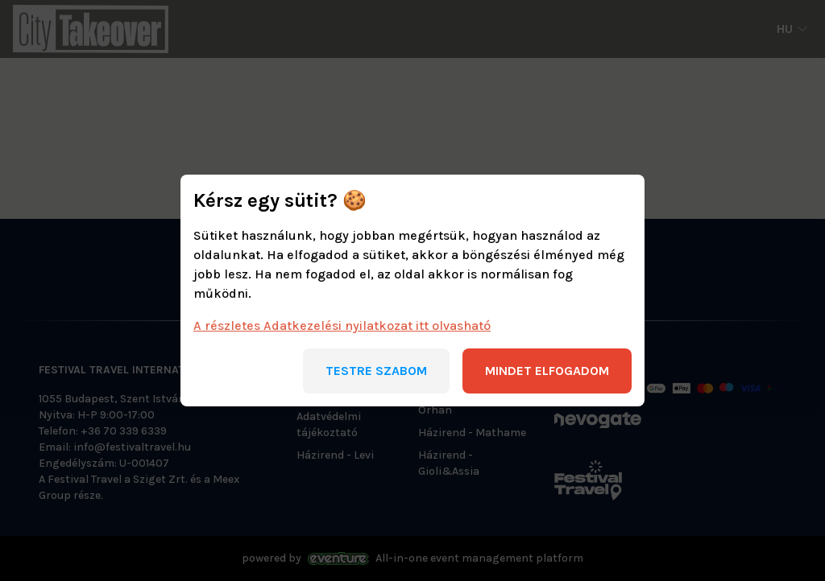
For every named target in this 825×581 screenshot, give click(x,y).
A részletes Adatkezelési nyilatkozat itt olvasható (342, 325)
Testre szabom (376, 370)
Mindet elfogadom (547, 370)
